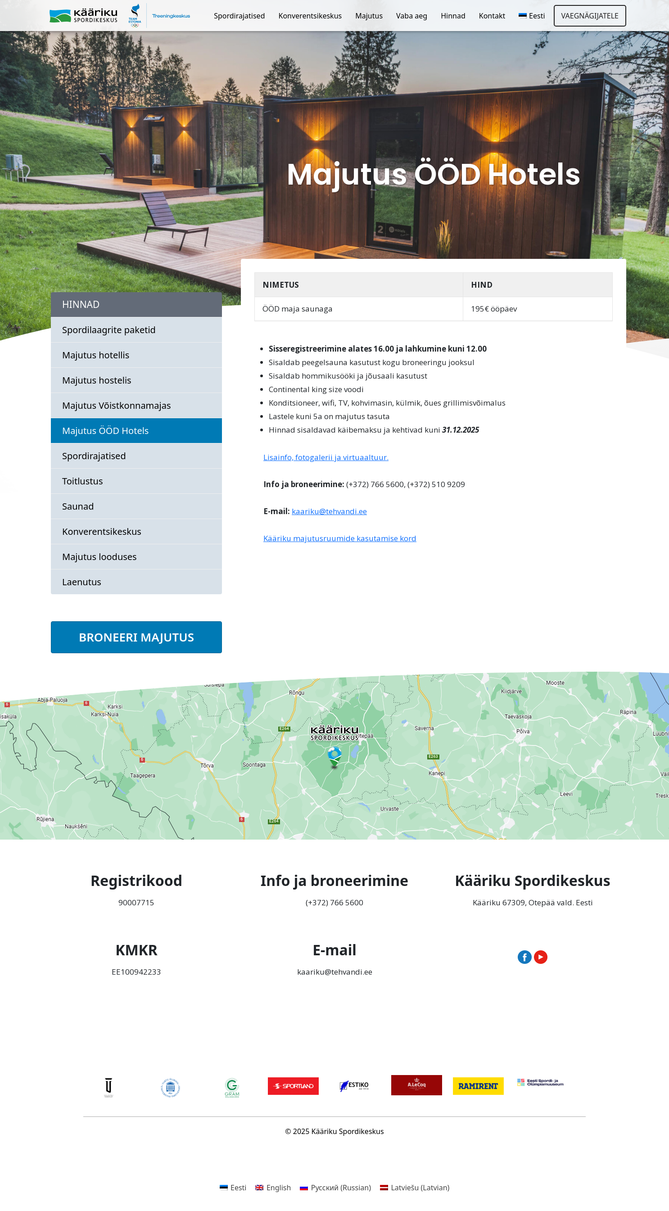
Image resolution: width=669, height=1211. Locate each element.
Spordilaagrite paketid (109, 330)
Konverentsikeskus (310, 16)
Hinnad (453, 16)
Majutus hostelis (96, 380)
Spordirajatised (239, 16)
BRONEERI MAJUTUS (136, 637)
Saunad (78, 506)
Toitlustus (82, 481)
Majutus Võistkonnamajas (116, 405)
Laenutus (81, 582)
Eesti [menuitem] (239, 1188)
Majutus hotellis (95, 355)
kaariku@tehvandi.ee (329, 511)
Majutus (369, 16)
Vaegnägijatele (590, 16)
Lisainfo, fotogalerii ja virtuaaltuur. (326, 457)
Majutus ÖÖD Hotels (105, 431)
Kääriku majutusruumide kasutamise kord (339, 538)
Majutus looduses (99, 557)
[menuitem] (531, 16)
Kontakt (492, 16)
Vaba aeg (411, 16)
